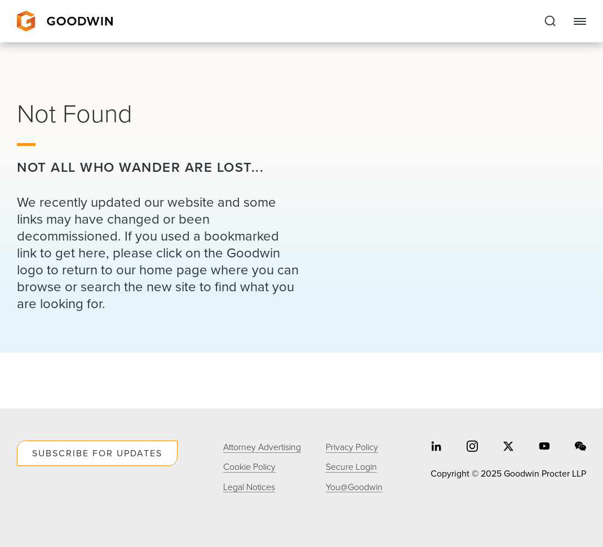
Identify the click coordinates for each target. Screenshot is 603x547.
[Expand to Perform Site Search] (550, 21)
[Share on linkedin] (436, 447)
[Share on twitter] (508, 447)
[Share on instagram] (472, 447)
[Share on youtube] (544, 447)
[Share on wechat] (580, 447)
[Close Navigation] (580, 21)
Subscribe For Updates (97, 453)
